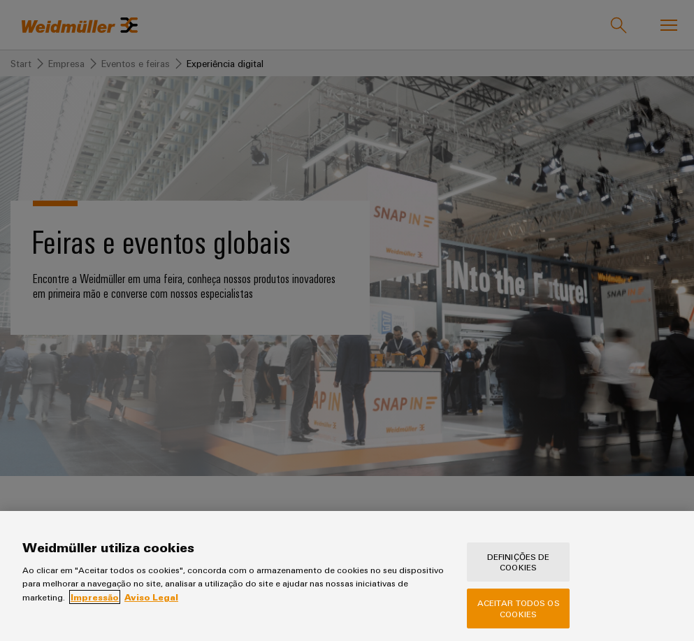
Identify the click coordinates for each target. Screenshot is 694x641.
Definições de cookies (518, 575)
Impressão (95, 610)
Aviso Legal (151, 610)
